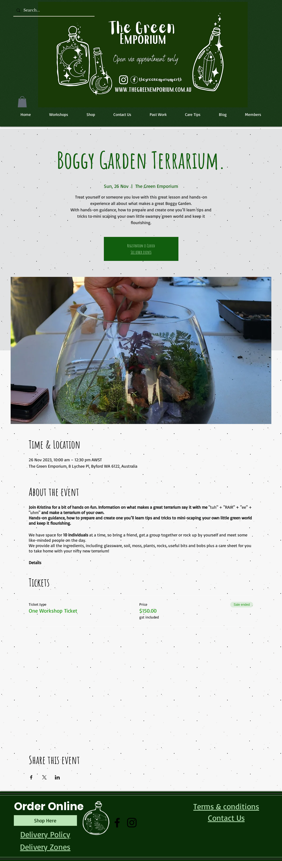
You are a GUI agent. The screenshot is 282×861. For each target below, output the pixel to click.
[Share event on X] (44, 777)
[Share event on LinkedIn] (57, 777)
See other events (141, 252)
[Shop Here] (45, 820)
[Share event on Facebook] (31, 777)
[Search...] (53, 10)
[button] (22, 101)
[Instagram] (131, 822)
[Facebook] (117, 822)
